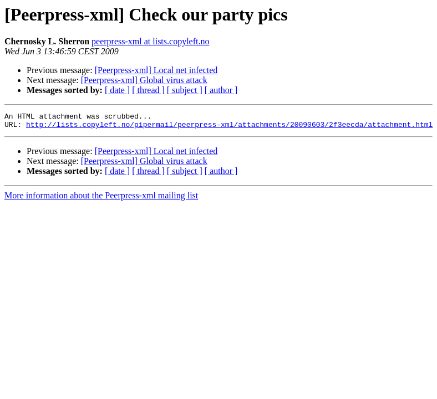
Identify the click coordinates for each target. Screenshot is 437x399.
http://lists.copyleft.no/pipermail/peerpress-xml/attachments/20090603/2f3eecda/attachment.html (229, 127)
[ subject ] (184, 90)
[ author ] (221, 90)
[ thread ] (148, 90)
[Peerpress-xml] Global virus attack (144, 80)
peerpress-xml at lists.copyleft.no (150, 41)
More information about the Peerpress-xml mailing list (101, 198)
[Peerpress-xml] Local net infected (156, 70)
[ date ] (117, 90)
